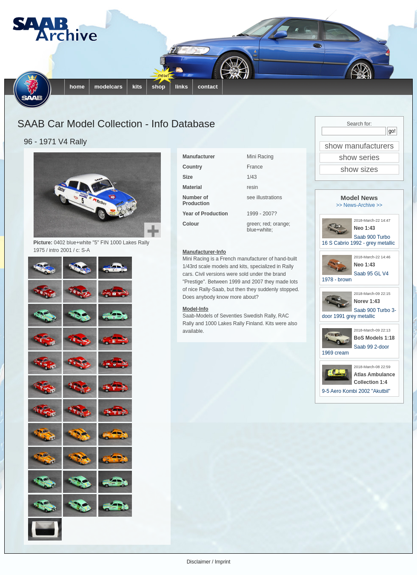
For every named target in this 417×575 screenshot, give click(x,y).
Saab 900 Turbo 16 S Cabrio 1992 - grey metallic (358, 240)
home (77, 86)
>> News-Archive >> (359, 205)
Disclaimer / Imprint (209, 562)
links (181, 86)
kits (137, 86)
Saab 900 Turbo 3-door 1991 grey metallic (359, 313)
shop (159, 86)
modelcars (108, 86)
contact (208, 86)
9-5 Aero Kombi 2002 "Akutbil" (356, 391)
